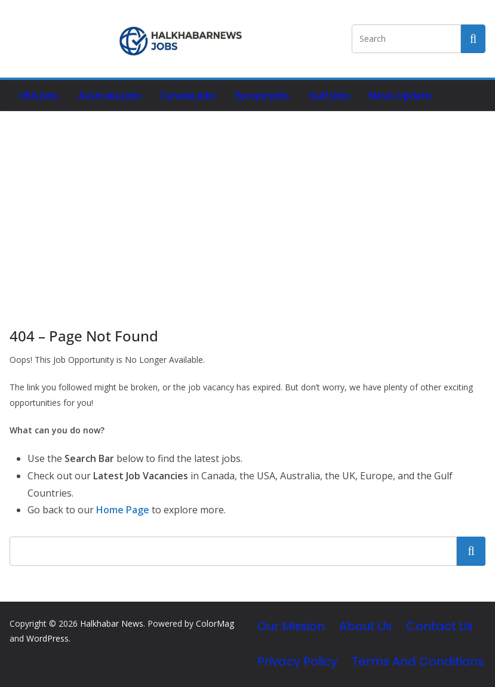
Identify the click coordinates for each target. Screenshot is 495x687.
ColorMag (215, 623)
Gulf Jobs (329, 95)
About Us (365, 626)
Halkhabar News (111, 623)
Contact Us (439, 626)
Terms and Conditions (418, 661)
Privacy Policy (297, 661)
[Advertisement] (247, 201)
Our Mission (291, 626)
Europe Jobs (262, 95)
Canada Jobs (188, 95)
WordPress (47, 638)
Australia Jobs (110, 95)
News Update (400, 95)
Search (471, 550)
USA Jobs (39, 95)
